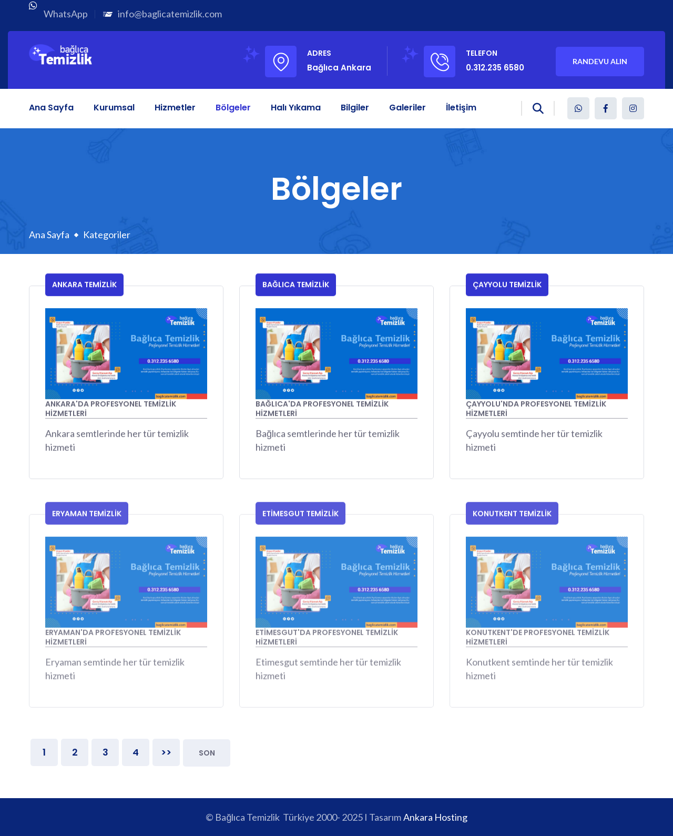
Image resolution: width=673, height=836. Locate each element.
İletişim (461, 107)
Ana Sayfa (51, 107)
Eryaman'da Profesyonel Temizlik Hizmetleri (113, 642)
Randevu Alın (600, 61)
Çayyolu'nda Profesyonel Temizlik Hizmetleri (536, 410)
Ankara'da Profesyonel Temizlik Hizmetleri (110, 410)
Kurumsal (114, 107)
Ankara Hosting (435, 817)
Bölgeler (233, 107)
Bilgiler (355, 107)
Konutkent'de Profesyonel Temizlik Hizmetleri (537, 642)
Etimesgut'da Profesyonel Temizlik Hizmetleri (327, 642)
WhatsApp (66, 13)
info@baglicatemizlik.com (170, 13)
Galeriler (407, 107)
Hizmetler (175, 107)
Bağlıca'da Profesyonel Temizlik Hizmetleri (322, 410)
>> (166, 752)
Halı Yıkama (296, 107)
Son (207, 753)
